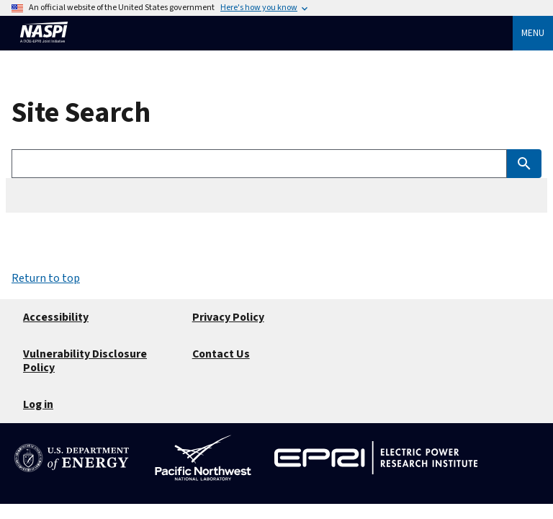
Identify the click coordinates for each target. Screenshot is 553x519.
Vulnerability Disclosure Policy (85, 361)
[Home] (44, 49)
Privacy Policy (228, 317)
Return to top (46, 278)
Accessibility (56, 317)
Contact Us (221, 354)
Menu (532, 33)
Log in (38, 404)
